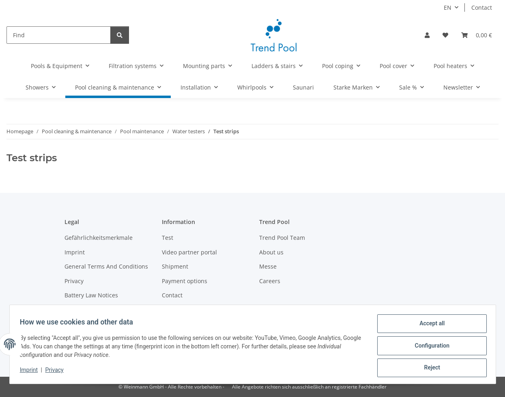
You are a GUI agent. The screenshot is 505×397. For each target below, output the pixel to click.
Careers (269, 281)
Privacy (57, 372)
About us (271, 252)
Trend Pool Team (282, 237)
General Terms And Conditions (106, 266)
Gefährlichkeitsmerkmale (98, 237)
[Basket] (477, 35)
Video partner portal (189, 252)
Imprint (32, 372)
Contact (481, 7)
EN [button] (447, 7)
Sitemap (173, 309)
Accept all (429, 326)
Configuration (429, 347)
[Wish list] (445, 35)
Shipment (175, 266)
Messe (268, 266)
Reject (429, 368)
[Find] (58, 35)
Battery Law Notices (91, 295)
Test (167, 237)
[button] (427, 35)
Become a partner (88, 309)
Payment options (184, 281)
